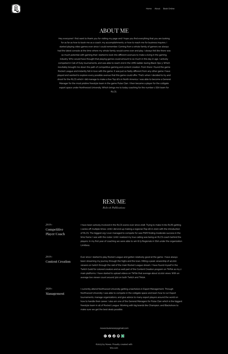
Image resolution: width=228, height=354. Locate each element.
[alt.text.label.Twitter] (114, 336)
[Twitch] (105, 336)
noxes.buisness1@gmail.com (114, 328)
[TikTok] (109, 336)
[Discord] (118, 336)
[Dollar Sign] (122, 336)
